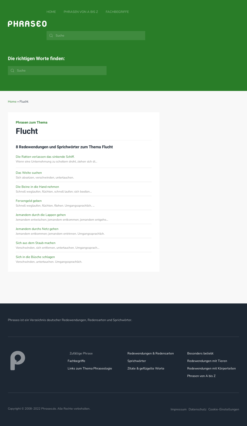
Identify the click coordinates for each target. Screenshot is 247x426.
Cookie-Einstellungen (223, 409)
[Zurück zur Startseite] (27, 24)
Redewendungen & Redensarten (150, 353)
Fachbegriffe (117, 12)
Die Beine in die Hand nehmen (37, 187)
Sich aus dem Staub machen (35, 243)
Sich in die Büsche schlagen (35, 257)
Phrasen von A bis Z (81, 12)
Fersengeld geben (29, 201)
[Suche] (96, 35)
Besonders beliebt (200, 353)
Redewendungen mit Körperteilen (211, 368)
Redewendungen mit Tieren (207, 361)
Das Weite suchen (29, 173)
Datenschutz (197, 409)
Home (51, 12)
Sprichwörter (136, 361)
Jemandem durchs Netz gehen (37, 229)
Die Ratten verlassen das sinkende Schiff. (45, 157)
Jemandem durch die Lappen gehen (41, 215)
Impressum (179, 409)
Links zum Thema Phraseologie (90, 368)
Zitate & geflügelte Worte (145, 368)
